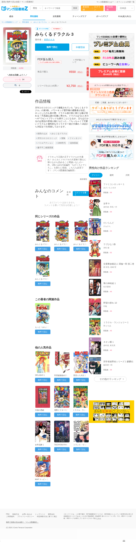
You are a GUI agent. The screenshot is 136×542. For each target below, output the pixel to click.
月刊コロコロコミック (47, 138)
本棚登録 (80, 47)
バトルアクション (45, 143)
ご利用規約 (10, 516)
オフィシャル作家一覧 (125, 2)
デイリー (96, 175)
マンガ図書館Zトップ (10, 22)
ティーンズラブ (79, 16)
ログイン (97, 8)
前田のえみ (49, 39)
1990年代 (61, 143)
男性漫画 (34, 16)
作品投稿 (110, 8)
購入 (88, 71)
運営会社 (51, 514)
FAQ (7, 514)
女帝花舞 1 (39, 445)
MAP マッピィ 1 (41, 479)
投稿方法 (15, 514)
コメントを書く (80, 193)
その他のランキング (110, 379)
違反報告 (83, 179)
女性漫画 (57, 16)
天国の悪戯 (39, 410)
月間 (127, 175)
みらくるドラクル (40, 22)
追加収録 (74, 143)
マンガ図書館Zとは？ (105, 2)
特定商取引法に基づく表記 (47, 516)
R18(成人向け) (124, 16)
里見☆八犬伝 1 (79, 375)
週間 (112, 175)
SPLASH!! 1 (40, 375)
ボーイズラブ (102, 16)
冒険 (63, 138)
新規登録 (86, 8)
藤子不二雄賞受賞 (45, 147)
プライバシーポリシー (25, 516)
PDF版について (79, 61)
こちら (98, 518)
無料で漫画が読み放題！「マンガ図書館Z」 (22, 522)
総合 (11, 16)
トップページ (40, 514)
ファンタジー (75, 138)
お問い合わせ (27, 514)
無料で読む (52, 47)
